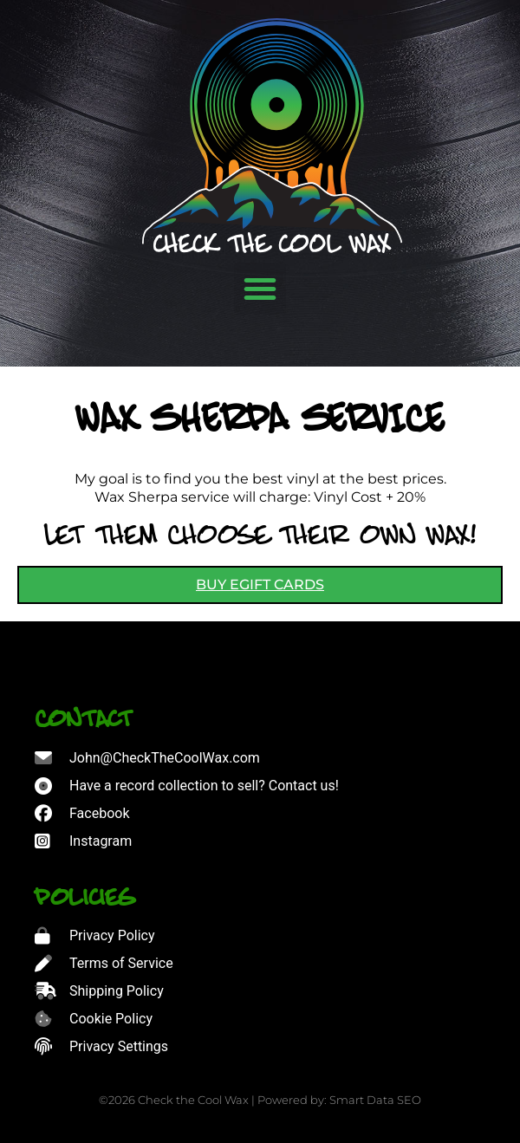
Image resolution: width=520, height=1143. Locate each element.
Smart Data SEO (375, 1100)
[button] (260, 289)
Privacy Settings (118, 1046)
